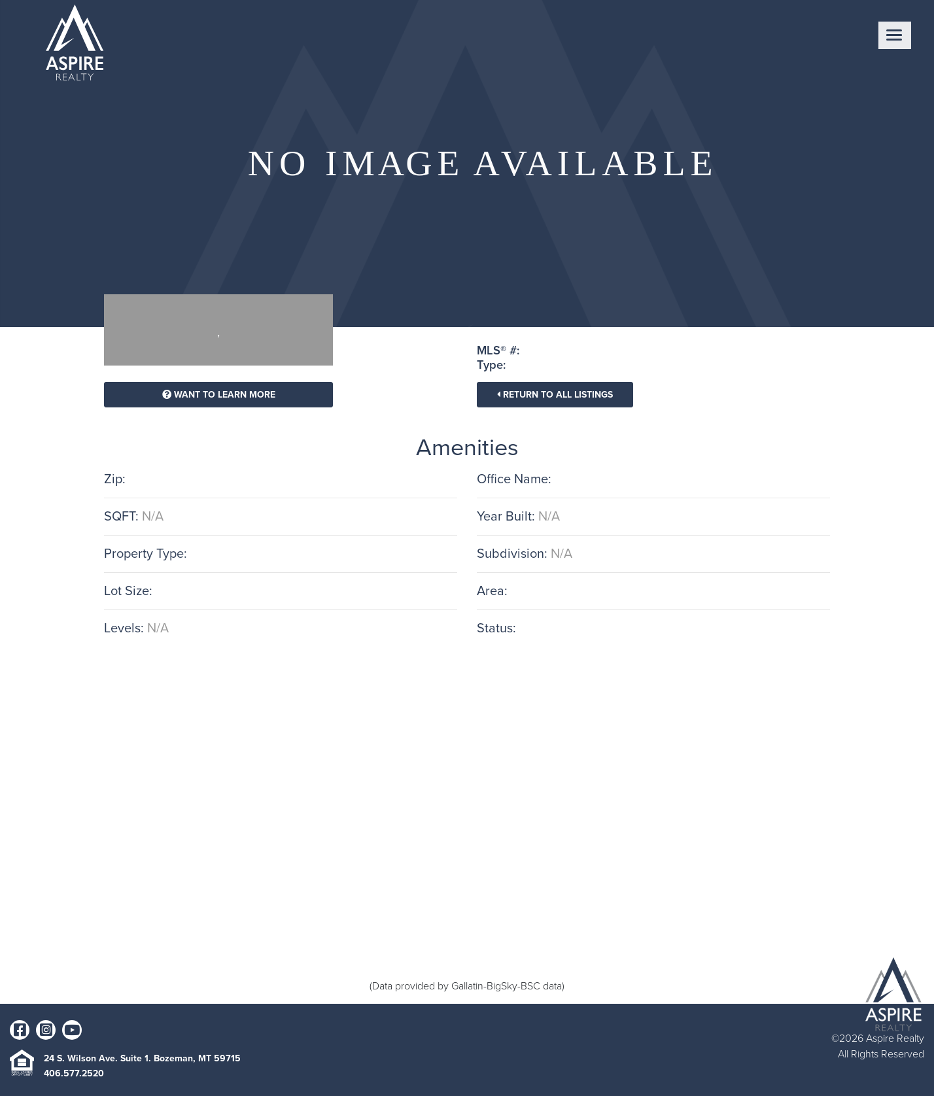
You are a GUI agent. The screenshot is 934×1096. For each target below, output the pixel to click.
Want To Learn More (218, 394)
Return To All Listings (555, 394)
